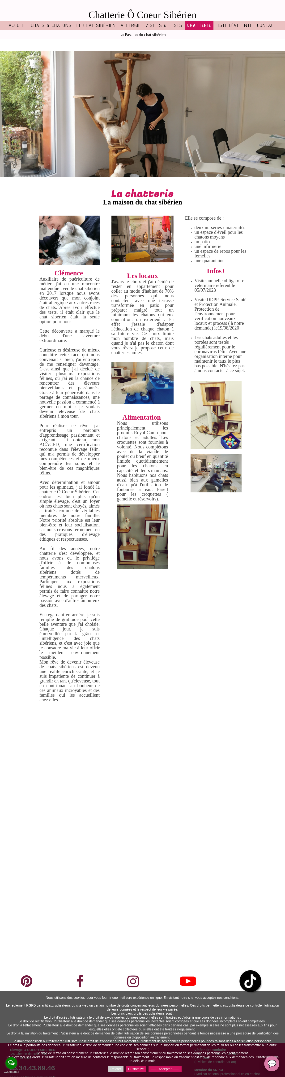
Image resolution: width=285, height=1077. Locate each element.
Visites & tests (164, 25)
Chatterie (199, 25)
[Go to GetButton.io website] (11, 1072)
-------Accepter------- (165, 1069)
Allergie (131, 25)
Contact (266, 25)
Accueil (17, 25)
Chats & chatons (51, 25)
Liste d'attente (234, 25)
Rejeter (116, 1069)
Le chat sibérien (96, 25)
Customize (136, 1069)
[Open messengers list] (11, 1063)
